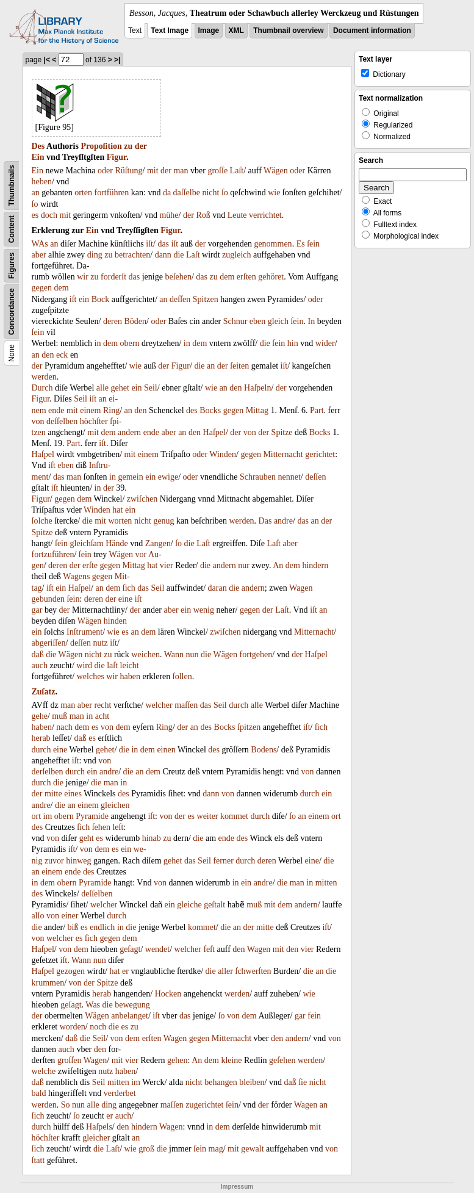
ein (84, 299)
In (311, 321)
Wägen (276, 170)
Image (209, 30)
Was (92, 1004)
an (36, 192)
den (47, 354)
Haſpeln (257, 387)
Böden (135, 321)
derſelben (47, 771)
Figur (116, 157)
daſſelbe (186, 192)
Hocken (168, 993)
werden (44, 376)
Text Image (170, 30)
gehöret (271, 276)
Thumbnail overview (288, 30)
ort (36, 816)
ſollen (182, 676)
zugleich (236, 254)
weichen (145, 654)
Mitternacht (283, 454)
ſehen (101, 827)
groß (146, 1148)
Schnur (235, 321)
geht (86, 838)
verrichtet (265, 215)
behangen (220, 1082)
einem (90, 410)
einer (70, 915)
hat (117, 509)
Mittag (257, 410)
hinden (115, 620)
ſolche (42, 520)
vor (141, 554)
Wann (174, 654)
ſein (313, 243)
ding (94, 254)
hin (292, 343)
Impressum (237, 1186)
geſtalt (214, 904)
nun (192, 654)
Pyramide (92, 816)
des (192, 410)
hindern (315, 565)
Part (317, 410)
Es (300, 243)
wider (325, 343)
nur (244, 565)
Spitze (282, 432)
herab (41, 738)
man (180, 170)
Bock (101, 299)
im (47, 816)
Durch (42, 387)
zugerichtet (204, 1104)
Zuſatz (44, 691)
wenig (203, 610)
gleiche (189, 904)
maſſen (186, 705)
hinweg (78, 860)
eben (257, 321)
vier (166, 565)
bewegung (132, 1004)
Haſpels (99, 1126)
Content (11, 229)
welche (44, 1071)
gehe (40, 716)
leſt (117, 827)
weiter (207, 816)
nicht (210, 192)
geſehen (282, 1060)
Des (38, 146)
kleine (231, 1060)
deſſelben (61, 421)
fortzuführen (53, 554)
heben (42, 181)
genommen (273, 243)
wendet (157, 949)
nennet (289, 476)
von (38, 421)
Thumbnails (11, 185)
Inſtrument (84, 631)
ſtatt (38, 1160)
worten (120, 520)
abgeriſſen (49, 642)
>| (117, 60)
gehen (177, 1060)
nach (64, 727)
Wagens (76, 576)
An (278, 565)
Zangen (158, 543)
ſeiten (239, 365)
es (35, 215)
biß (73, 927)
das (163, 243)
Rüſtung (128, 170)
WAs (40, 243)
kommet (234, 816)
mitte (53, 793)
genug (163, 520)
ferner (223, 860)
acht (102, 716)
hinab (151, 838)
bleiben (251, 1082)
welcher (158, 705)
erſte (90, 565)
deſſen (180, 299)
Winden (222, 454)
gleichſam (87, 543)
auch (40, 665)
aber (39, 254)
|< (47, 60)
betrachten (132, 254)
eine (125, 599)
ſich (129, 588)
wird (84, 665)
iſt (149, 243)
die (178, 254)
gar (37, 610)
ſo (224, 192)
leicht (129, 665)
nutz (100, 642)
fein (314, 1015)
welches (90, 676)
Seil (150, 387)
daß (38, 654)
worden (72, 1026)
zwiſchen (142, 498)
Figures (11, 266)
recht (102, 705)
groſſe (217, 170)
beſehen (178, 276)
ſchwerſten (253, 971)
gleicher (96, 1137)
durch (238, 705)
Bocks (210, 410)
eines (73, 793)
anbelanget (129, 1015)
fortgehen (256, 654)
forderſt (113, 276)
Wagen (301, 588)
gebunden (48, 599)
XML (236, 30)
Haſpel (214, 432)
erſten (246, 276)
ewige (168, 476)
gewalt (252, 1148)
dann (163, 254)
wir (82, 276)
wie (274, 192)
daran (217, 588)
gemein (130, 476)
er (125, 971)
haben (130, 676)
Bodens (263, 749)
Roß (203, 215)
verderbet (120, 1093)
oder (105, 170)
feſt (209, 949)
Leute (237, 215)
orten (83, 192)
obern (130, 343)
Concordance (11, 311)
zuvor (54, 860)
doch (49, 215)
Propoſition (101, 146)
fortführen (112, 192)
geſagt (130, 949)
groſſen (69, 1060)
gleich (278, 321)
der (141, 146)
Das (265, 520)
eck (62, 354)
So (65, 1104)
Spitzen (205, 299)
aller (225, 971)
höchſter (94, 421)
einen (166, 749)
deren (112, 321)
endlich (102, 927)
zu (128, 146)
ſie (302, 1082)
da (167, 192)
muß (59, 716)
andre (283, 520)
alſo (38, 915)
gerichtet (320, 454)
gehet (120, 387)
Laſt (237, 170)
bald (39, 1093)
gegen (42, 287)
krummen (48, 982)
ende (56, 410)
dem (227, 276)
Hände (117, 543)
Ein (38, 157)
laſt (112, 665)
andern (129, 432)
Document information (372, 30)
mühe (168, 215)
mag (216, 1148)
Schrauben (258, 476)
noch (98, 1026)
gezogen (70, 971)
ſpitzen (248, 727)
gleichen (115, 805)
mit (153, 170)
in (98, 343)
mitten (326, 882)
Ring (111, 410)
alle (102, 387)
